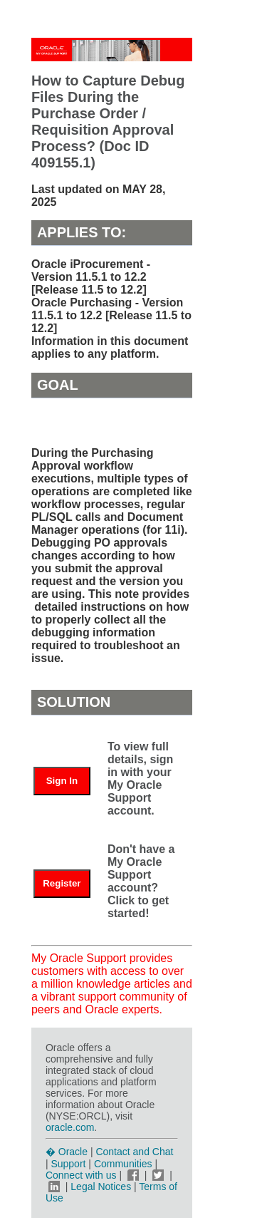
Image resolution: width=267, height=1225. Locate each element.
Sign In (62, 780)
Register (61, 883)
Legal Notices (100, 1186)
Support (68, 1163)
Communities (123, 1163)
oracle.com (70, 1127)
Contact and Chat (134, 1151)
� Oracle (67, 1151)
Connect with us (83, 1175)
